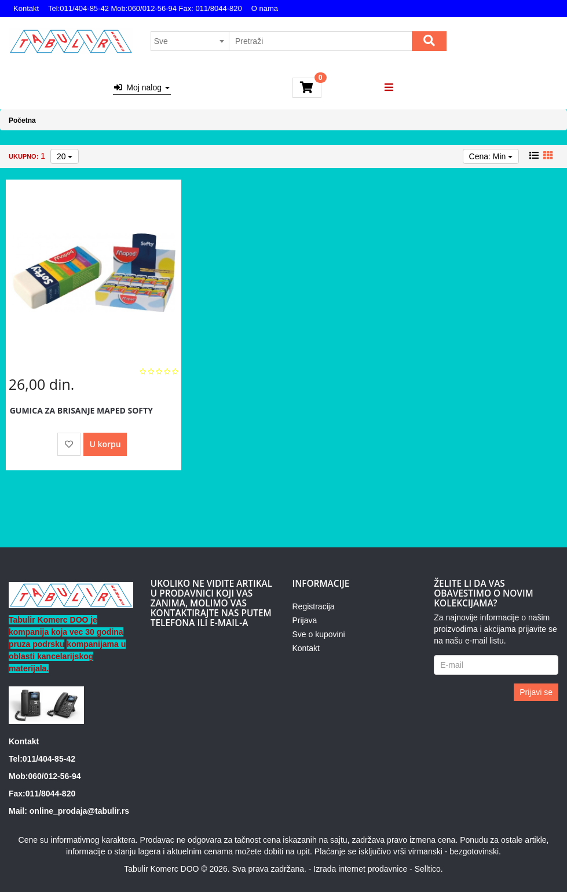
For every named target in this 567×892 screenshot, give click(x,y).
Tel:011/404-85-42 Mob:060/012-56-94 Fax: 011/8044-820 (145, 8)
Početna (22, 120)
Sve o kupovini (318, 634)
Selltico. (429, 868)
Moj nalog (142, 87)
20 (64, 156)
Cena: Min (491, 156)
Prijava (304, 620)
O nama (264, 8)
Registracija (313, 606)
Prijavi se (536, 692)
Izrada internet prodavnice (360, 868)
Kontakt (26, 8)
